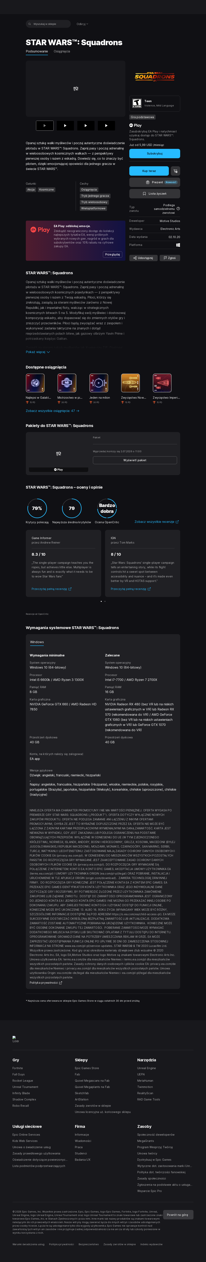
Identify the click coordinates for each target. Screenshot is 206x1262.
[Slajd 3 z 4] (86, 126)
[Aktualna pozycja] (45, 126)
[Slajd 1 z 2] (101, 601)
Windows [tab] (37, 642)
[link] (112, 254)
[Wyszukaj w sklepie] (29, 24)
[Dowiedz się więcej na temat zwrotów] (178, 209)
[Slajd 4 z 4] (106, 126)
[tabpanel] (103, 695)
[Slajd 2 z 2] (104, 601)
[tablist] (103, 642)
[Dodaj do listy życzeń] (154, 193)
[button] (76, 351)
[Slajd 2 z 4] (65, 126)
